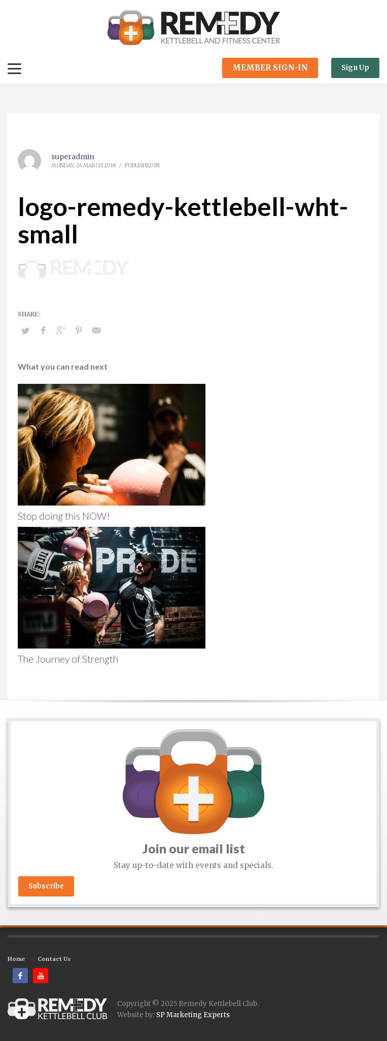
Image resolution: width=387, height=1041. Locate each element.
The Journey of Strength (68, 659)
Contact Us (54, 958)
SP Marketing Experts (193, 1015)
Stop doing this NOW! (64, 516)
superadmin (72, 156)
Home (16, 958)
